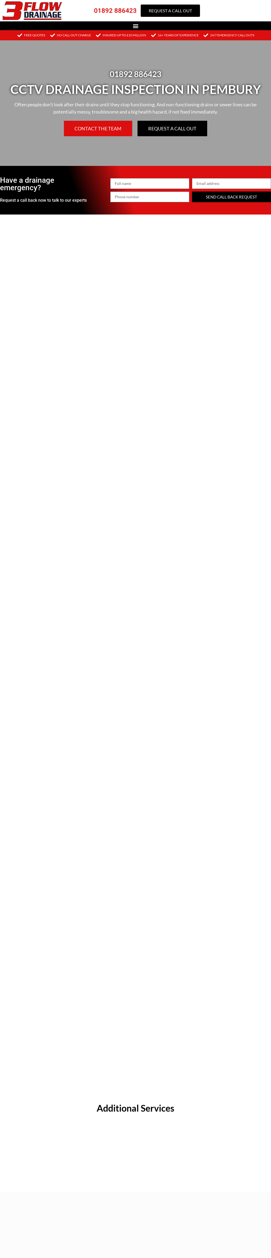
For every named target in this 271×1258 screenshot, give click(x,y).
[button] (135, 25)
